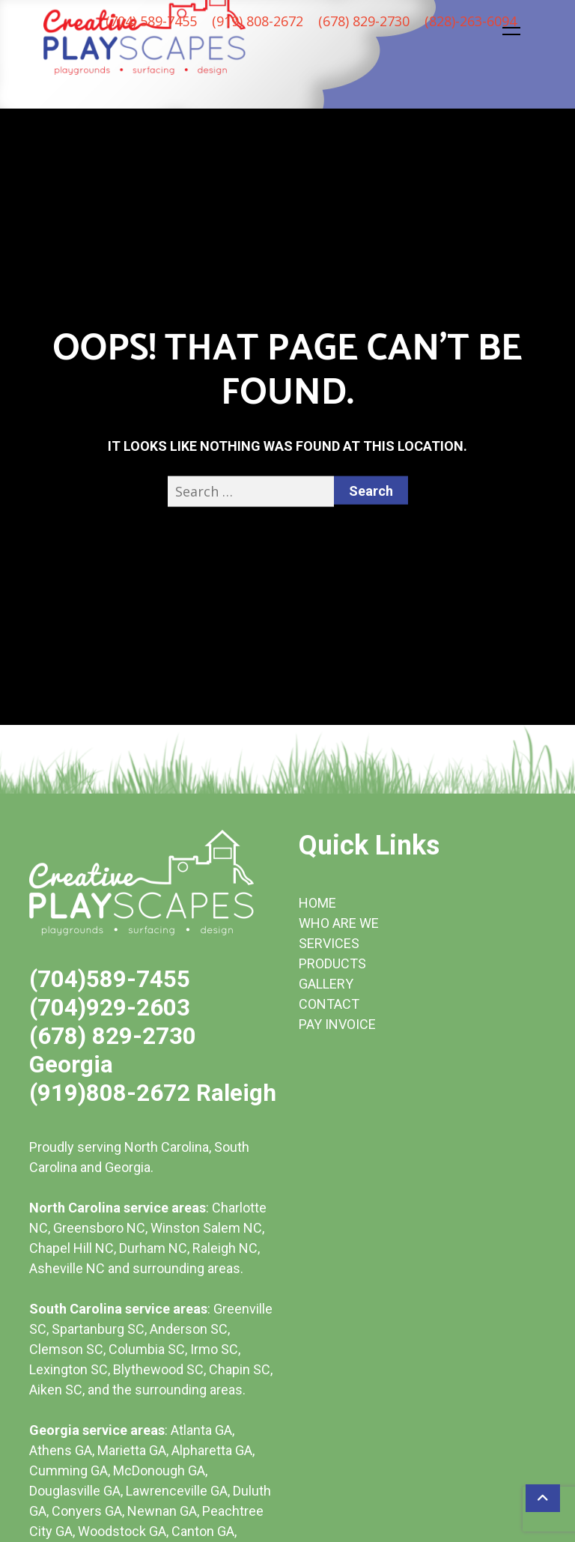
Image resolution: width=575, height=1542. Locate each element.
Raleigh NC (225, 1248)
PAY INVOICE (337, 1024)
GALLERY (326, 984)
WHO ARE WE (339, 923)
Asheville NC (67, 1268)
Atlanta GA (201, 1430)
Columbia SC (147, 1349)
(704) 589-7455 (151, 21)
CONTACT (329, 1004)
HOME (317, 903)
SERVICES (329, 943)
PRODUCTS (332, 963)
